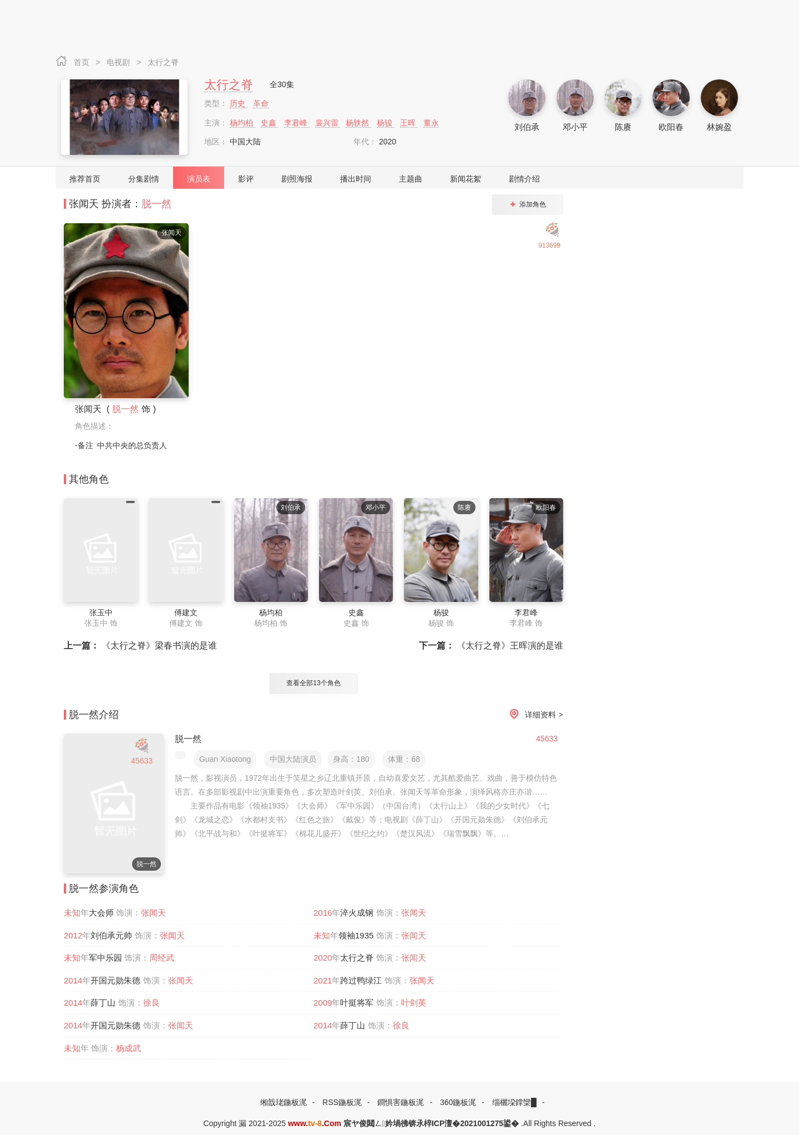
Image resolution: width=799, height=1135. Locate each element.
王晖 (409, 122)
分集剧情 (143, 178)
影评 (246, 178)
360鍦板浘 (458, 1102)
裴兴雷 (328, 122)
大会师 (101, 912)
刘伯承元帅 (111, 935)
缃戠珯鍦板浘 (283, 1102)
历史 (238, 103)
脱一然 (156, 203)
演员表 (198, 178)
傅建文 (186, 612)
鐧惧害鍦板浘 (400, 1102)
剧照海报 (296, 178)
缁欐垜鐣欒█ (514, 1102)
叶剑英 (413, 1002)
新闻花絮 (465, 178)
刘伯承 (526, 127)
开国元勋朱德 (115, 980)
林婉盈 (719, 127)
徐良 (151, 1002)
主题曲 (410, 178)
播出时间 (355, 178)
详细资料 (534, 715)
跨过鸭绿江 (361, 980)
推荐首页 (84, 178)
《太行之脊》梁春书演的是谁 (140, 645)
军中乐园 (105, 957)
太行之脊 (163, 62)
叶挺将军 (356, 1002)
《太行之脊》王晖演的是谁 (491, 645)
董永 (431, 122)
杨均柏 (242, 122)
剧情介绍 (524, 178)
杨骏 (386, 122)
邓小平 (575, 127)
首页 (83, 62)
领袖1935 (355, 935)
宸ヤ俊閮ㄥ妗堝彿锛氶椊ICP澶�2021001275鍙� (431, 1123)
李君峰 (297, 122)
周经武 (161, 957)
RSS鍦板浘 (342, 1102)
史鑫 (270, 122)
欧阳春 (671, 127)
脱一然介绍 (94, 714)
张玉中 (101, 612)
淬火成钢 (356, 912)
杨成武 (128, 1048)
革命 (261, 103)
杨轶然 (358, 122)
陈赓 (623, 127)
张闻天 (153, 912)
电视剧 (119, 62)
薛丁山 (102, 1002)
